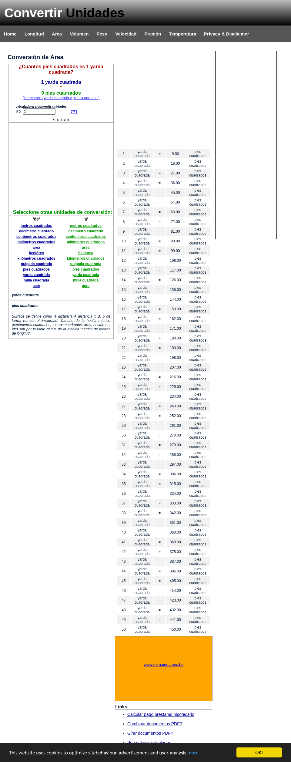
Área (57, 33)
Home (10, 33)
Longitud (34, 33)
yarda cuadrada (36, 275)
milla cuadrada (36, 280)
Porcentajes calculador (148, 742)
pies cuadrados (36, 269)
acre (36, 286)
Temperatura (182, 33)
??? (74, 111)
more (193, 753)
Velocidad (125, 33)
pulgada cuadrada (36, 264)
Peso (101, 33)
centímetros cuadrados (36, 236)
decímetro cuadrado (36, 231)
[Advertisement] (61, 165)
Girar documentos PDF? (150, 733)
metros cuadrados (36, 226)
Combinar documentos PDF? (154, 723)
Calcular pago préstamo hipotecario (160, 714)
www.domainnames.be (164, 664)
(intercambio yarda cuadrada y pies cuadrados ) (60, 98)
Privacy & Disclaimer (226, 33)
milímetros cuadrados (36, 242)
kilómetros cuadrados (36, 258)
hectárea (36, 253)
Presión (152, 33)
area (36, 247)
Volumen (79, 33)
